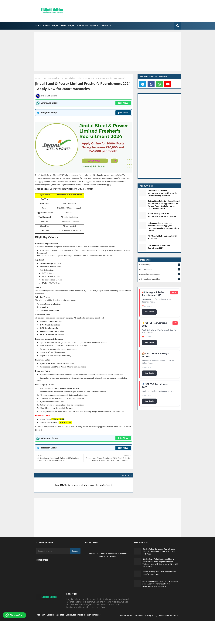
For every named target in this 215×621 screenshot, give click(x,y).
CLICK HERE (57, 419)
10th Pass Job (160, 265)
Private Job (46, 78)
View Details (149, 312)
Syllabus (94, 25)
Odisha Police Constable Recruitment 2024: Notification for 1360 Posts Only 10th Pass (162, 193)
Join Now (123, 102)
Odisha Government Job (160, 279)
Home (38, 25)
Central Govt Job (51, 25)
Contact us (139, 615)
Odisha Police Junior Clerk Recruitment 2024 (159, 246)
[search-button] (177, 26)
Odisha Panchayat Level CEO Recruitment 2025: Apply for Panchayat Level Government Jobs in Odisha (163, 227)
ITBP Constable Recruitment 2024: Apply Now (162, 237)
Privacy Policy (151, 615)
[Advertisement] (134, 11)
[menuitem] (38, 26)
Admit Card (82, 25)
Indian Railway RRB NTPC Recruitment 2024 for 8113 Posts (162, 214)
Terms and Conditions (168, 615)
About (130, 615)
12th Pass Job (160, 269)
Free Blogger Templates (89, 614)
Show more (127, 475)
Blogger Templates (55, 614)
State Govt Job (67, 25)
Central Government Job (160, 274)
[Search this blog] (53, 551)
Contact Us (106, 25)
